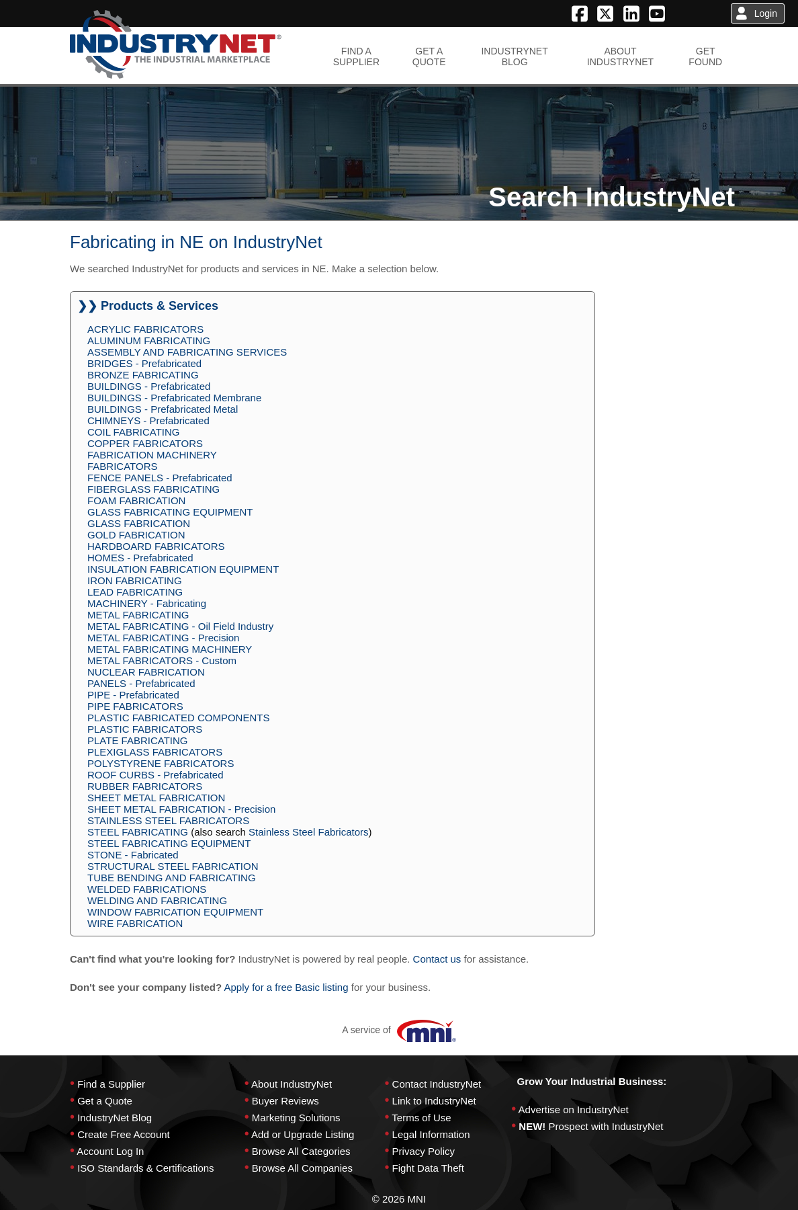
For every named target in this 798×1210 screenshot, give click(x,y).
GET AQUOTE (429, 56)
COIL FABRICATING (133, 432)
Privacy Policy (423, 1151)
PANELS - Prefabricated (141, 683)
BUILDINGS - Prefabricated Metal (162, 409)
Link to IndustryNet (434, 1100)
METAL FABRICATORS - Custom (161, 660)
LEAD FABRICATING (135, 592)
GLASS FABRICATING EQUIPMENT (170, 512)
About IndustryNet (291, 1084)
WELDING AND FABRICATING (157, 900)
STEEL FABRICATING (137, 832)
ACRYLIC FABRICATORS (145, 329)
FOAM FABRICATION (136, 500)
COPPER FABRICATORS (145, 443)
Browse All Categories (301, 1151)
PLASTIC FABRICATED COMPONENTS (178, 717)
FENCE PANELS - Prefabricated (159, 477)
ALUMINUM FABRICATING (148, 340)
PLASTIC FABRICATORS (144, 729)
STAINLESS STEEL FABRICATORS (168, 820)
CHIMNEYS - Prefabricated (148, 420)
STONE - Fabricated (133, 854)
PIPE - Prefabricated (133, 694)
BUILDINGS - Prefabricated (148, 386)
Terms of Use (421, 1117)
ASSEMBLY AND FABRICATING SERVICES (187, 352)
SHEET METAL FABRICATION (156, 797)
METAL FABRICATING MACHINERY (169, 649)
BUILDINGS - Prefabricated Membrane (174, 397)
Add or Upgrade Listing (302, 1134)
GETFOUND (705, 56)
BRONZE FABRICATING (143, 374)
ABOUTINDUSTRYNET (620, 56)
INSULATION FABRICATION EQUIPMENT (183, 569)
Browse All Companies (302, 1168)
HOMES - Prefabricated (140, 557)
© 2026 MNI (399, 1199)
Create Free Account (123, 1134)
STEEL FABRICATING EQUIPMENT (169, 843)
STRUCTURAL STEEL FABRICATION (172, 866)
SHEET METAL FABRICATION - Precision (181, 809)
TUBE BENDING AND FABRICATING (171, 877)
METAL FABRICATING (138, 614)
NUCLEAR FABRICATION (146, 672)
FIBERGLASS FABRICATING (153, 489)
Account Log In (110, 1151)
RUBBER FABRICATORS (144, 786)
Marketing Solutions (296, 1117)
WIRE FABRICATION (135, 923)
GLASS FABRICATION (138, 523)
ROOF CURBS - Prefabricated (155, 774)
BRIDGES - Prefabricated (144, 363)
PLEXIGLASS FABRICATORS (154, 752)
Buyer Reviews (285, 1100)
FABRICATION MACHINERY (152, 454)
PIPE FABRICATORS (135, 706)
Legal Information (431, 1134)
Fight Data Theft (428, 1168)
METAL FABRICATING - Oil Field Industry (180, 626)
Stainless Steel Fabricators (308, 832)
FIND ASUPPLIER (356, 56)
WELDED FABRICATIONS (146, 889)
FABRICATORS (122, 466)
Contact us (437, 959)
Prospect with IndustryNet (606, 1126)
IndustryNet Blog (114, 1117)
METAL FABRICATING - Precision (163, 637)
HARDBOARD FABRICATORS (155, 546)
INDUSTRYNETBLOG (514, 56)
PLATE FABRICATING (137, 740)
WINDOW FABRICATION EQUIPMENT (175, 912)
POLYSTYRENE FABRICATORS (160, 763)
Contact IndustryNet (437, 1084)
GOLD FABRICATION (136, 534)
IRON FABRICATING (134, 580)
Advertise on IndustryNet (574, 1109)
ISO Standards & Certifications (145, 1168)
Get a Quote (104, 1100)
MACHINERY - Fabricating (146, 603)
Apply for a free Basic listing (286, 987)
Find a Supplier (111, 1084)
